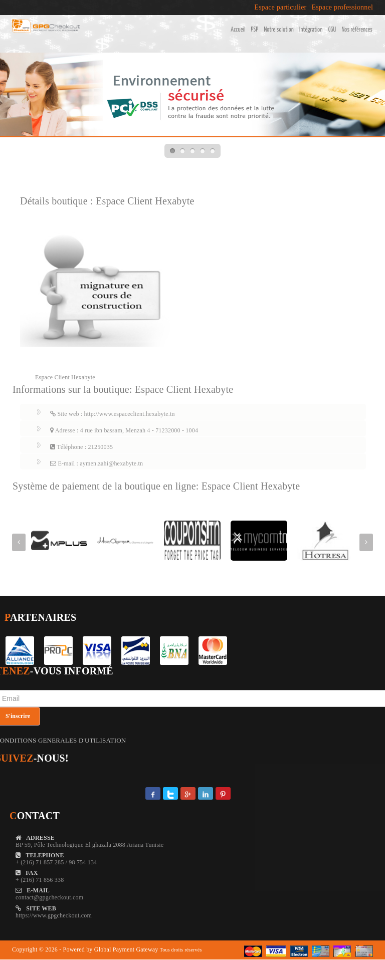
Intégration (311, 30)
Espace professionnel (342, 7)
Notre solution (279, 30)
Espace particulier (280, 7)
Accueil (238, 30)
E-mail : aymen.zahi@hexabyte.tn (96, 463)
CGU (332, 30)
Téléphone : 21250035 (81, 446)
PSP (255, 30)
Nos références (356, 30)
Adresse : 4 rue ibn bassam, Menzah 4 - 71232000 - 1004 (124, 430)
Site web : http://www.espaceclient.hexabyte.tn (112, 413)
